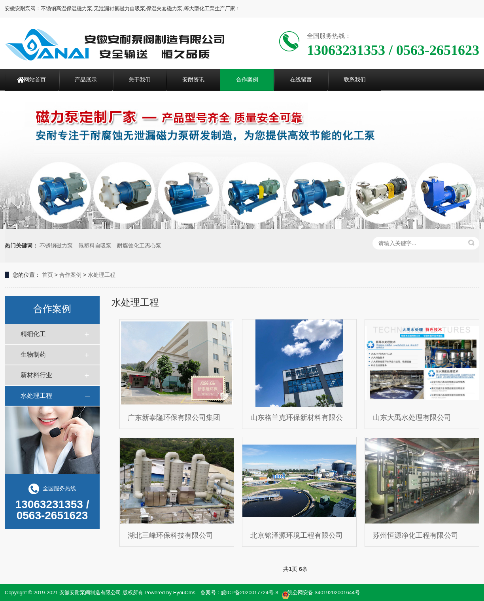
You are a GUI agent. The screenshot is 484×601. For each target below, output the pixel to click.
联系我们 (355, 79)
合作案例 (247, 79)
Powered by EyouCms (169, 592)
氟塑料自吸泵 (95, 245)
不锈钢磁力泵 (56, 245)
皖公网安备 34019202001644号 (321, 593)
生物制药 (33, 354)
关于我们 (140, 79)
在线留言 (301, 79)
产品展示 (86, 79)
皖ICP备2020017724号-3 (249, 592)
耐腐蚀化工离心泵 (139, 245)
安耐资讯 (193, 79)
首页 (47, 275)
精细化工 (33, 334)
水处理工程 (101, 275)
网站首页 (35, 79)
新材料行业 (36, 375)
